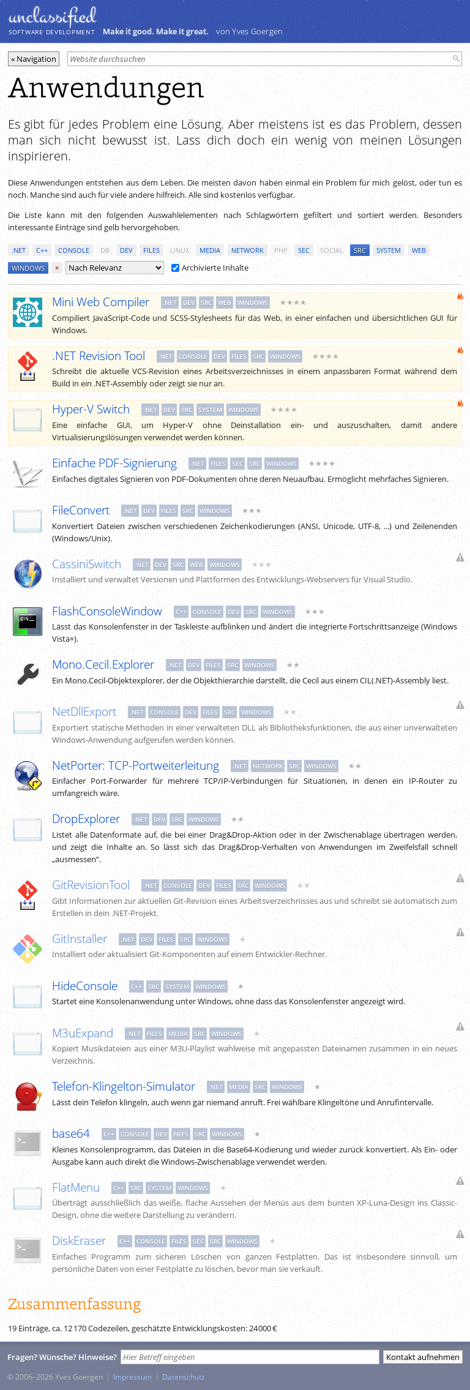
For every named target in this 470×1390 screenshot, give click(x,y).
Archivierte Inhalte (209, 267)
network (247, 250)
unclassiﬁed (52, 16)
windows (28, 267)
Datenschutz (183, 1376)
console (73, 250)
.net (19, 250)
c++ (42, 250)
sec (304, 250)
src (360, 250)
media (210, 250)
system (388, 250)
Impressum (132, 1376)
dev (126, 250)
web (419, 250)
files (151, 250)
